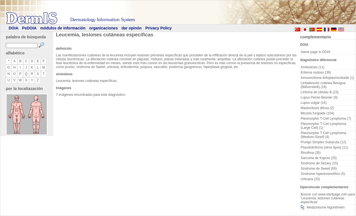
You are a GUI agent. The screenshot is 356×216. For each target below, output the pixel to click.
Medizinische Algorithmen (326, 207)
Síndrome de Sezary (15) (319, 163)
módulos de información (63, 28)
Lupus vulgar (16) (314, 103)
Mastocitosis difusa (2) (317, 108)
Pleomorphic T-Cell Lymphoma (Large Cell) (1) (323, 126)
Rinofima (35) (311, 153)
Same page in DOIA (315, 52)
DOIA (13, 28)
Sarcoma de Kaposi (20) (319, 158)
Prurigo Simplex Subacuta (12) (323, 142)
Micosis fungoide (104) (317, 113)
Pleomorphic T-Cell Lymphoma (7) (326, 118)
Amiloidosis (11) (312, 67)
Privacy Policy (158, 28)
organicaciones (103, 28)
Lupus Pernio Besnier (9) (319, 97)
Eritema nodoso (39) (316, 72)
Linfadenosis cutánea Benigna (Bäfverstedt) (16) (323, 85)
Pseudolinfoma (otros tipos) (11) (324, 147)
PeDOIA (29, 28)
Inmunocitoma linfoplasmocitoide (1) (327, 78)
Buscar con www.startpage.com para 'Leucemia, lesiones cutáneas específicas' (328, 198)
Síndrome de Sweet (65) (319, 168)
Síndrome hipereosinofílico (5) (323, 174)
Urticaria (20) (310, 179)
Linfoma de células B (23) (319, 92)
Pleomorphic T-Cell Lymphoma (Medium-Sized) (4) (323, 135)
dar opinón (132, 28)
